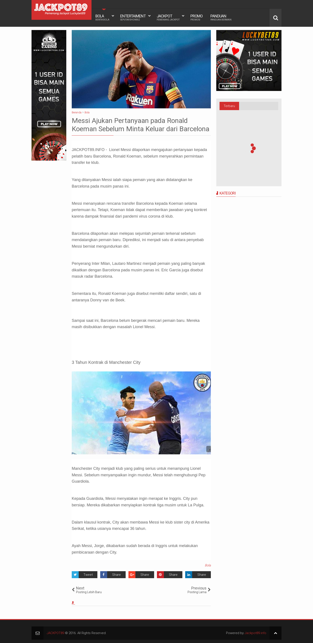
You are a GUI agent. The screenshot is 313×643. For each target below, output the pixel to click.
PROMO (196, 17)
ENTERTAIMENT (133, 17)
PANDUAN (220, 17)
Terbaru (229, 106)
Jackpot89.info (255, 633)
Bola (208, 565)
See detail (209, 449)
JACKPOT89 (55, 633)
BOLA (102, 17)
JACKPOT (168, 17)
